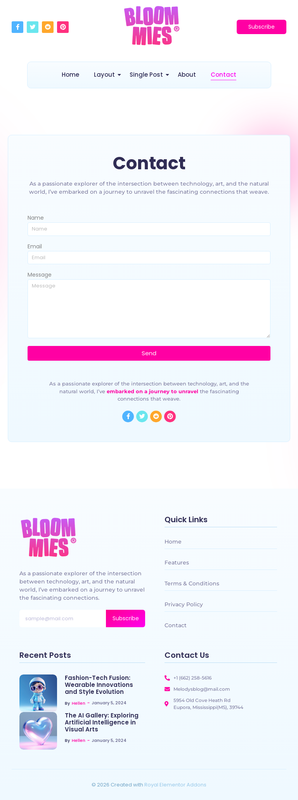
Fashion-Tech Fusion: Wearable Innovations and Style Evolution (99, 684)
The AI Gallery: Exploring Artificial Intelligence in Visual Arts (102, 722)
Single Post (148, 75)
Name (36, 218)
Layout (106, 75)
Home (70, 75)
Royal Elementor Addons (175, 784)
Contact (223, 75)
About (187, 75)
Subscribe (126, 618)
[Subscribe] (261, 27)
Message (40, 275)
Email (35, 247)
